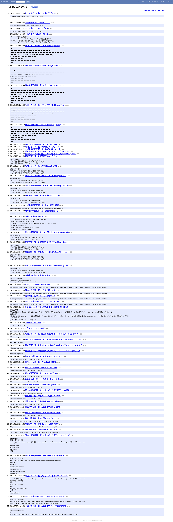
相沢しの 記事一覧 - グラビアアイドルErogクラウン (45, 176)
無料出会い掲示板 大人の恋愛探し (38, 275)
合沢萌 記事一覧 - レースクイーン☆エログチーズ (44, 496)
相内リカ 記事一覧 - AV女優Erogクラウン (41, 166)
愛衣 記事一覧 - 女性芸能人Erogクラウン (41, 156)
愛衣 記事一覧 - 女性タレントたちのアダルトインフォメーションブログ (53, 345)
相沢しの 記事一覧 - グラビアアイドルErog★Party (45, 105)
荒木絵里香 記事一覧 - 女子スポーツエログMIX (43, 356)
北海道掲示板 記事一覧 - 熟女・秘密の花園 (42, 205)
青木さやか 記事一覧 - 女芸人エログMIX (41, 144)
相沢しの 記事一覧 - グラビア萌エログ (40, 284)
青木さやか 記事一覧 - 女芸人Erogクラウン (42, 195)
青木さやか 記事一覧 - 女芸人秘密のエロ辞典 (42, 413)
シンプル (147, 2)
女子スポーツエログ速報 (35, 328)
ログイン (164, 2)
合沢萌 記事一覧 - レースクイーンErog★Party (43, 125)
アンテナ (141, 2)
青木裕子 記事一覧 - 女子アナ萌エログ (40, 290)
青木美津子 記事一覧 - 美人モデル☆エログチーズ (44, 456)
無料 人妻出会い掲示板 (34, 216)
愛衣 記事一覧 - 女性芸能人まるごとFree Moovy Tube (46, 242)
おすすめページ (159, 10)
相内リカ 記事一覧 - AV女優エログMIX (40, 362)
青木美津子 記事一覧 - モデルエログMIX (41, 373)
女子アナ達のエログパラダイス (37, 23)
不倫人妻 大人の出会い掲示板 (37, 34)
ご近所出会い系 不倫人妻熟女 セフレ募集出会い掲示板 (46, 307)
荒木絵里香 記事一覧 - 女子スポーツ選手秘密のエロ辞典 (47, 390)
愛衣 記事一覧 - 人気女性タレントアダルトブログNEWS (47, 151)
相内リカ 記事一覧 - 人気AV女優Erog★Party (42, 46)
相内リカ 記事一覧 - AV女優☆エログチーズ (42, 147)
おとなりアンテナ (149, 10)
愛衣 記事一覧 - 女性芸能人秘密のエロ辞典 (42, 401)
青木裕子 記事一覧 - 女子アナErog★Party (41, 65)
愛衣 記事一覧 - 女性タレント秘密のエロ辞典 (42, 396)
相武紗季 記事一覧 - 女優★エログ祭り (40, 418)
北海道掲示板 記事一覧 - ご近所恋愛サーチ (42, 211)
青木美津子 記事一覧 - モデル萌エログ (40, 296)
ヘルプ (170, 2)
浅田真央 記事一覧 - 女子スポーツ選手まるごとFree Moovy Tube (50, 154)
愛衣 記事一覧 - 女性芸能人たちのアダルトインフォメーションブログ (52, 351)
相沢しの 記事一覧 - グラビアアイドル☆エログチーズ (46, 476)
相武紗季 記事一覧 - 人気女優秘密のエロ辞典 (42, 407)
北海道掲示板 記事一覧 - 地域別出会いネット (43, 149)
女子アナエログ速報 (33, 323)
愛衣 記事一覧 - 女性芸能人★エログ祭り (41, 430)
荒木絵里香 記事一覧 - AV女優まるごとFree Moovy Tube (47, 232)
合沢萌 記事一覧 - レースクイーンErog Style (42, 379)
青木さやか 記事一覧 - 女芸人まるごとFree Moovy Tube (46, 266)
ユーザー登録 (155, 2)
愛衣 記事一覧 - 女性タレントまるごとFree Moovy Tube (46, 252)
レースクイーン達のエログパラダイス (40, 13)
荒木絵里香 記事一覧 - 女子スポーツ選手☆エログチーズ (47, 435)
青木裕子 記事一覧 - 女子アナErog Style (40, 384)
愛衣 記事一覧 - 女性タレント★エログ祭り (42, 424)
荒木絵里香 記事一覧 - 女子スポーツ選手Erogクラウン (46, 186)
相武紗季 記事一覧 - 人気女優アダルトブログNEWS (45, 506)
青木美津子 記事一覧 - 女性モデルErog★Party (43, 85)
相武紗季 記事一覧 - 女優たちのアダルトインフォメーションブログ (51, 334)
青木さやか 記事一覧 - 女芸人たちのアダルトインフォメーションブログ (53, 339)
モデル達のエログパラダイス (36, 28)
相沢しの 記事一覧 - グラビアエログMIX (41, 368)
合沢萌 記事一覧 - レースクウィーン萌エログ (43, 301)
